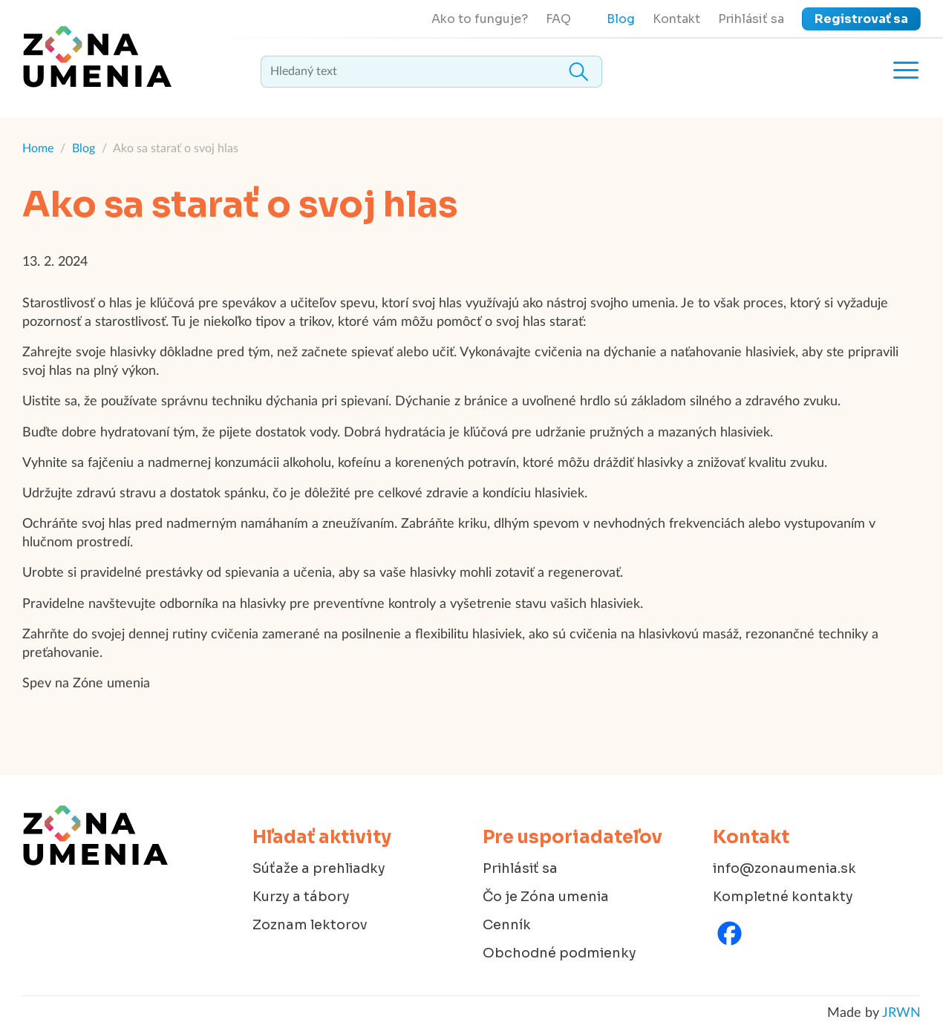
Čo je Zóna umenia (546, 896)
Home (37, 148)
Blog (621, 19)
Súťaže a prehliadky (318, 868)
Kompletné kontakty (783, 896)
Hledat (578, 72)
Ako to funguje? (479, 19)
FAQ (558, 19)
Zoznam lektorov (310, 925)
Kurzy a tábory (301, 896)
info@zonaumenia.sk (784, 868)
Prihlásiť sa (751, 19)
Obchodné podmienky (559, 953)
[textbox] (431, 72)
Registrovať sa (861, 19)
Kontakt (676, 19)
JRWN (901, 1013)
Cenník (507, 925)
